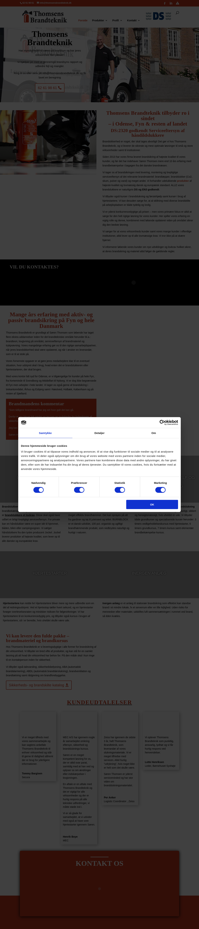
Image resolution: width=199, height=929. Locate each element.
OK (152, 504)
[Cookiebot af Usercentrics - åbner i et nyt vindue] (162, 422)
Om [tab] (153, 433)
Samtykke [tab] (45, 433)
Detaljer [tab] (99, 433)
